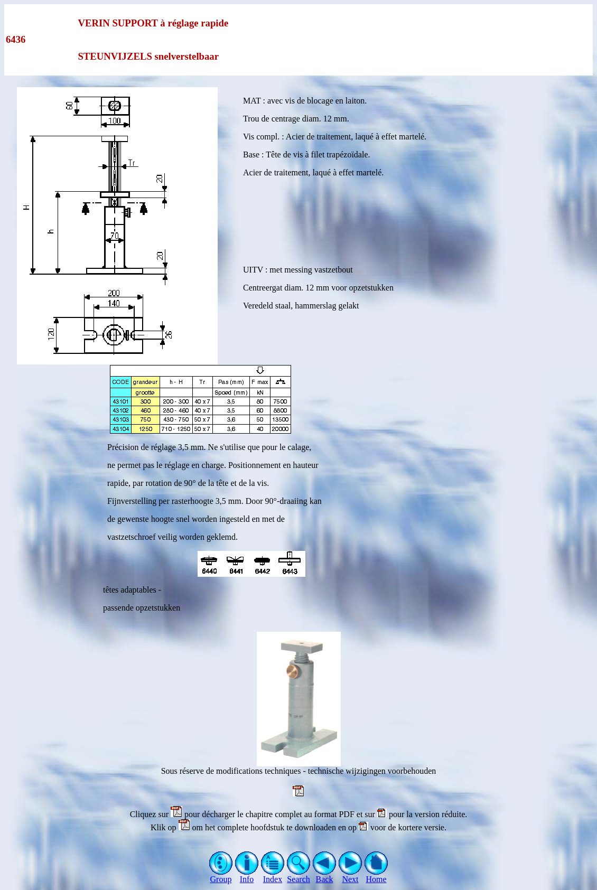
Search (299, 875)
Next (350, 875)
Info (247, 875)
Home (376, 875)
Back (325, 875)
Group (221, 875)
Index (273, 875)
